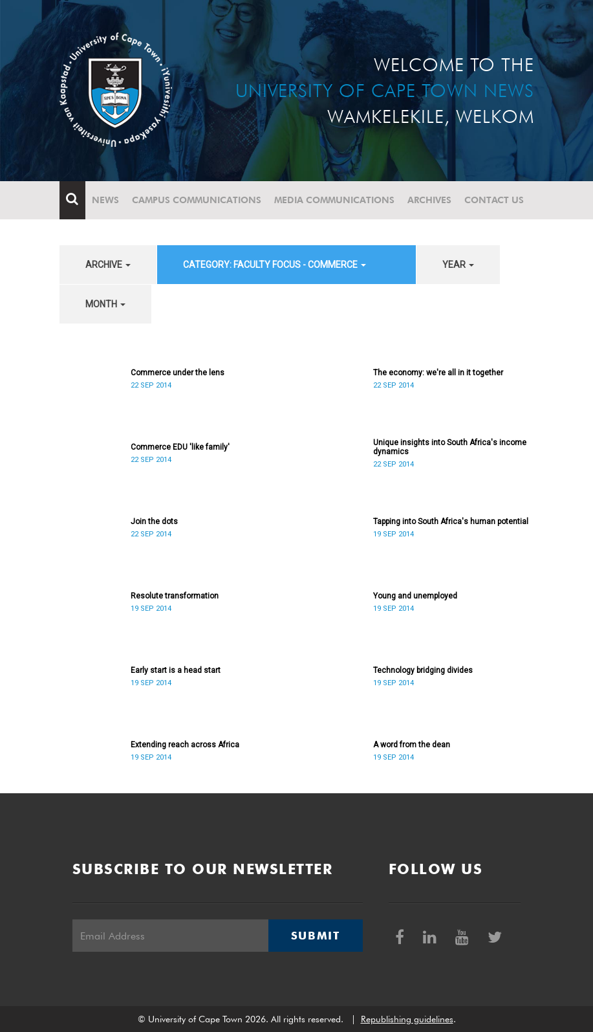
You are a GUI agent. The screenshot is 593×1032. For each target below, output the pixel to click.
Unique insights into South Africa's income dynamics (449, 447)
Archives (429, 200)
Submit (315, 935)
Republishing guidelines (407, 1019)
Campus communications (196, 200)
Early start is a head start (176, 670)
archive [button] (108, 264)
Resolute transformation (175, 595)
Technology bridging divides (423, 670)
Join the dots (154, 521)
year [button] (458, 264)
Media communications (334, 200)
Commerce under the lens (177, 372)
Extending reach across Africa (185, 744)
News (105, 200)
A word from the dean (411, 744)
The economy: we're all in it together (438, 372)
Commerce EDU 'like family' (180, 447)
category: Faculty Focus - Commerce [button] (274, 264)
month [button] (105, 304)
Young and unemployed (415, 595)
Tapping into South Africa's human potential (450, 521)
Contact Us (494, 200)
